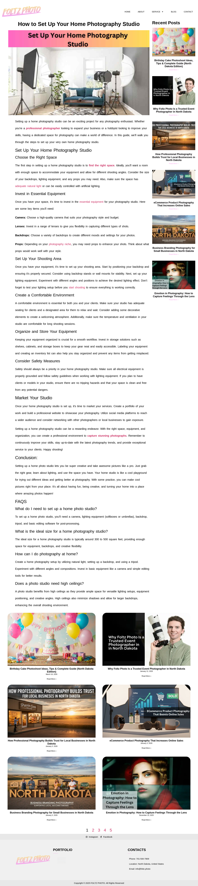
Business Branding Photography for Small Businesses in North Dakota (173, 249)
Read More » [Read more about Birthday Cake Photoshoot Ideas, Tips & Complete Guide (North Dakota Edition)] (173, 70)
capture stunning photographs (107, 435)
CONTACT (188, 12)
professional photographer (43, 128)
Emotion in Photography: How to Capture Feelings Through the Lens (174, 295)
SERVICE (157, 11)
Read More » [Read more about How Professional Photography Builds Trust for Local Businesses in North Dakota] (173, 164)
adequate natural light (28, 186)
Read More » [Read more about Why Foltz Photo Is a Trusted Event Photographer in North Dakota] (173, 115)
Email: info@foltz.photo (139, 869)
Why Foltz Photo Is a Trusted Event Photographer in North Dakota (173, 110)
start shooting (77, 287)
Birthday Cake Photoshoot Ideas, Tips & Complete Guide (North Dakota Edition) (173, 63)
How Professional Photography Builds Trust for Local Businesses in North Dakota (173, 157)
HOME (127, 12)
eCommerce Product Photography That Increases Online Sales (174, 204)
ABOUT (141, 12)
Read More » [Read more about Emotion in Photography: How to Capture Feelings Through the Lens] (173, 300)
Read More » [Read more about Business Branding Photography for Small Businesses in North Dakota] (173, 254)
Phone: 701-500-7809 (139, 859)
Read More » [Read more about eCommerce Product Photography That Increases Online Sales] (173, 209)
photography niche (60, 244)
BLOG (173, 12)
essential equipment (91, 201)
